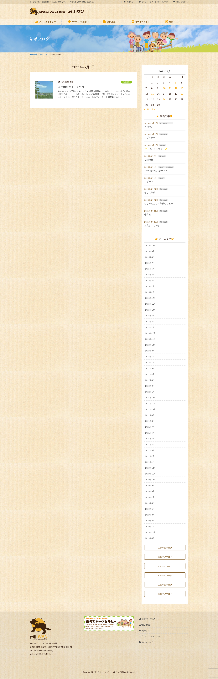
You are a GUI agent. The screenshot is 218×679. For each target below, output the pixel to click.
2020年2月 (150, 521)
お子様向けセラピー (166, 123)
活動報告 (126, 82)
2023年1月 (150, 362)
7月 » (153, 109)
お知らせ (128, 2)
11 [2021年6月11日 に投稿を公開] (170, 88)
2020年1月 (150, 526)
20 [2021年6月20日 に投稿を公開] (182, 94)
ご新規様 (148, 159)
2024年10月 (150, 310)
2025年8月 (150, 257)
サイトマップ (146, 642)
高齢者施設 (163, 134)
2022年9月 (150, 368)
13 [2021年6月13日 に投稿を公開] (182, 88)
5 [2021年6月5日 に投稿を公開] (175, 83)
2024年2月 (150, 321)
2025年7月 (150, 263)
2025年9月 (150, 251)
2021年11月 (150, 403)
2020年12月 (150, 468)
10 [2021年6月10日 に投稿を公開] (164, 88)
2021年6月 (150, 433)
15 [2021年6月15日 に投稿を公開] (152, 94)
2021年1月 (150, 462)
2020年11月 (150, 474)
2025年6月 (150, 269)
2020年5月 (150, 509)
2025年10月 (150, 245)
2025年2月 (150, 286)
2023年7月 (150, 357)
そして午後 (149, 192)
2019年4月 (150, 538)
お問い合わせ (179, 2)
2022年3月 (150, 380)
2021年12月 (150, 398)
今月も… (148, 214)
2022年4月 (150, 374)
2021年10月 (150, 409)
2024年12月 (150, 298)
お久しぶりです (152, 225)
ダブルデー (149, 137)
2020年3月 (150, 515)
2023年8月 (150, 351)
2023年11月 (150, 339)
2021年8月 (150, 421)
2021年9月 (150, 415)
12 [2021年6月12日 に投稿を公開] (176, 88)
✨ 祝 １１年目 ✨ (156, 148)
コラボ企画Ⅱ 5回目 (71, 86)
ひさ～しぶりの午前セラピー (158, 203)
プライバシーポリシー (149, 636)
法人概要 (144, 625)
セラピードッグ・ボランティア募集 (153, 2)
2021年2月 (150, 456)
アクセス (144, 630)
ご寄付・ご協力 (147, 619)
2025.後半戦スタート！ (156, 170)
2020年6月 (150, 503)
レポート (148, 181)
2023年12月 (150, 333)
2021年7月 (150, 427)
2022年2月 (150, 386)
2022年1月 (150, 392)
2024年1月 (150, 327)
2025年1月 (150, 292)
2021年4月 (150, 444)
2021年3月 (150, 450)
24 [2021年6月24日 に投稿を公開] (164, 99)
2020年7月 (150, 497)
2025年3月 (150, 280)
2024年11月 (150, 304)
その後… (148, 127)
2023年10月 (150, 345)
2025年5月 (150, 275)
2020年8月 (150, 491)
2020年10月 (150, 480)
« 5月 (146, 109)
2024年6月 (150, 316)
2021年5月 (150, 439)
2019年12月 (150, 532)
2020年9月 (150, 485)
